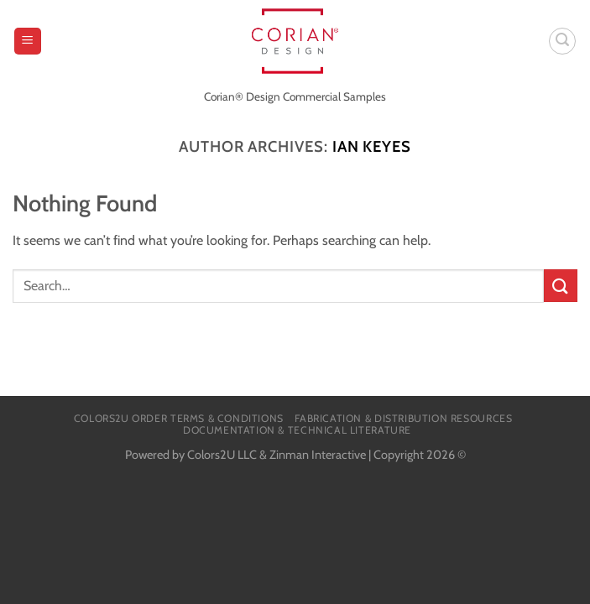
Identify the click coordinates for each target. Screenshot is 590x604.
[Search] (562, 41)
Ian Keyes (371, 146)
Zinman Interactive (317, 454)
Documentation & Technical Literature (297, 430)
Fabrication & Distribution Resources (403, 418)
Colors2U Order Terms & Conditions (179, 418)
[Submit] (560, 285)
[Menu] (27, 41)
